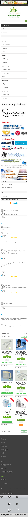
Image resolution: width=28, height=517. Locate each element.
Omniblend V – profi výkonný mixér (6, 69)
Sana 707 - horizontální (5, 45)
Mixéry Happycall (4, 70)
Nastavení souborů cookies (5, 484)
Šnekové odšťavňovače (5, 41)
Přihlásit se (25, 5)
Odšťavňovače (4, 40)
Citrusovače (3, 51)
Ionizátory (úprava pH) (5, 59)
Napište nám (14, 5)
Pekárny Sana (4, 97)
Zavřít (26, 515)
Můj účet (2, 476)
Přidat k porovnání (4, 365)
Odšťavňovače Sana (5, 87)
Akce (1, 438)
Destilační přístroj (4, 55)
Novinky (2, 461)
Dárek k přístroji (4, 84)
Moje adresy (3, 480)
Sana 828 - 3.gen (4, 48)
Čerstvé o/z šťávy (5, 196)
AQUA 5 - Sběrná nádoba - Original (7, 383)
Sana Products (3, 456)
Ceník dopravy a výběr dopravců (7, 187)
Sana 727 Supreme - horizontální (6, 44)
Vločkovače (3, 76)
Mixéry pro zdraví (4, 446)
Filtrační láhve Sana (4, 98)
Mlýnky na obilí (4, 72)
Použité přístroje (3, 452)
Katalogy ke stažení (4, 468)
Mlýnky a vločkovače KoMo (5, 73)
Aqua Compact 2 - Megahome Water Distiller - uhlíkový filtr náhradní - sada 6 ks (7, 352)
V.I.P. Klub (3, 83)
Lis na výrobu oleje (4, 62)
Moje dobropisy (3, 479)
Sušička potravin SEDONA (5, 66)
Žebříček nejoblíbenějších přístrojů (7, 189)
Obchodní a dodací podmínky (7, 184)
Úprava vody (3, 58)
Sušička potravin (4, 65)
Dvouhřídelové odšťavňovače (6, 52)
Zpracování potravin (4, 77)
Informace (4, 181)
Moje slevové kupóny (4, 483)
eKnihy (2, 457)
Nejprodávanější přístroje (5, 80)
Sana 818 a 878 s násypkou (5, 47)
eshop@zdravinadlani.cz (9, 493)
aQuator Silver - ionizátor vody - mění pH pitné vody (7, 412)
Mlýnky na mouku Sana (5, 95)
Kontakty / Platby (3, 465)
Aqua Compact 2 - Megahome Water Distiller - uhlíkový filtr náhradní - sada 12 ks (21, 383)
